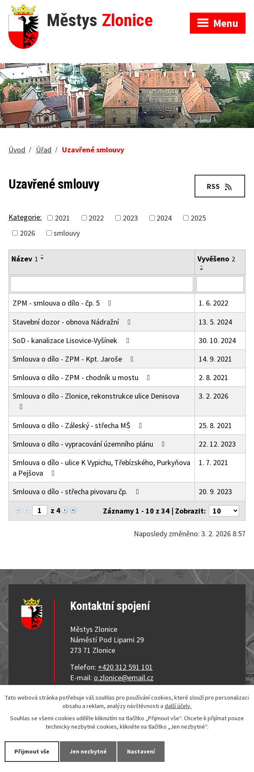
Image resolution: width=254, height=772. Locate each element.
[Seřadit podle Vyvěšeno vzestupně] (202, 266)
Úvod (16, 149)
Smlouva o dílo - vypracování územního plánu (90, 444)
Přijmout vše (31, 751)
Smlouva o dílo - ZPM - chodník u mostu (83, 377)
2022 (96, 218)
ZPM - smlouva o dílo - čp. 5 (64, 303)
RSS (220, 186)
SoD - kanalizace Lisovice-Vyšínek (72, 340)
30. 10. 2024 (217, 340)
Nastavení (141, 751)
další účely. (178, 706)
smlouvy (67, 233)
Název (24, 259)
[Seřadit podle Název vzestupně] (42, 255)
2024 (164, 218)
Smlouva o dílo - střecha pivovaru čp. (78, 491)
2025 (198, 218)
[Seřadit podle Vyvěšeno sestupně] (202, 269)
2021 (62, 218)
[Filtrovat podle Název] (101, 284)
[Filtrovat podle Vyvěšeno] (220, 284)
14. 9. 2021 (215, 359)
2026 (27, 233)
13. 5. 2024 (215, 322)
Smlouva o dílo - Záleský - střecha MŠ (79, 425)
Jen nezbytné (88, 751)
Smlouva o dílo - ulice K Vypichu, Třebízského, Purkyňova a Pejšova (101, 468)
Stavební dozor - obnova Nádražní (73, 322)
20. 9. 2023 (215, 491)
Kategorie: (25, 217)
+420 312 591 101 (125, 667)
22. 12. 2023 (217, 444)
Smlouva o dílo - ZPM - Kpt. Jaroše (75, 359)
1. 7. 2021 (213, 462)
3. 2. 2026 (213, 396)
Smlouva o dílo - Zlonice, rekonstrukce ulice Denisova (96, 400)
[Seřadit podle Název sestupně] (42, 258)
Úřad (43, 149)
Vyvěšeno (216, 259)
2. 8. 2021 (213, 377)
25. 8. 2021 (215, 425)
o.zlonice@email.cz (124, 677)
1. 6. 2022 (213, 303)
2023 (130, 218)
